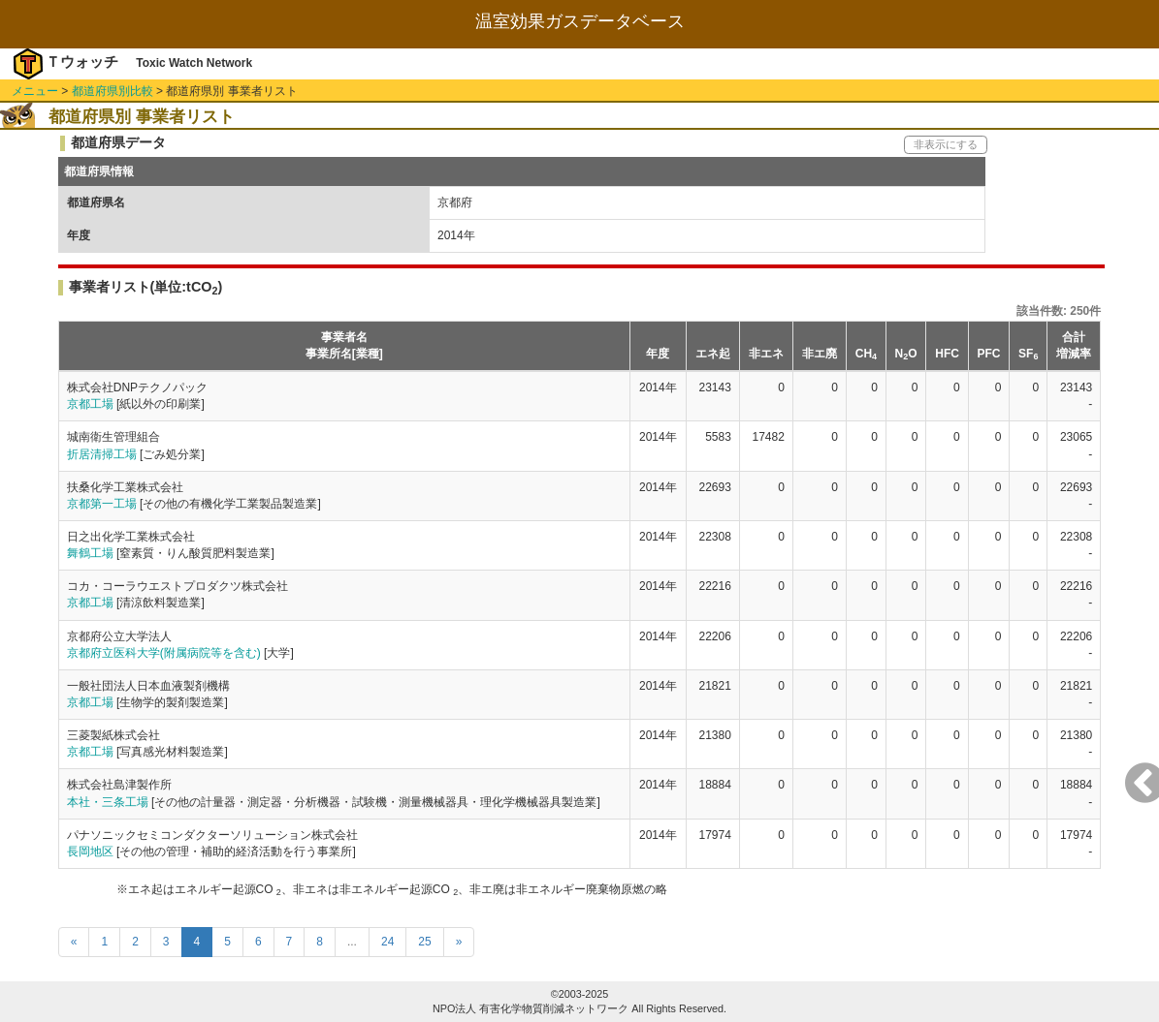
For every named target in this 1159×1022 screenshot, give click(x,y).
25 (424, 941)
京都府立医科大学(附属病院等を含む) (164, 653)
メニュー (35, 91)
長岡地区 (90, 851)
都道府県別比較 (112, 91)
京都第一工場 (102, 504)
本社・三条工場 (107, 802)
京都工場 (90, 404)
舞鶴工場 (90, 553)
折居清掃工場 (102, 454)
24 (387, 941)
